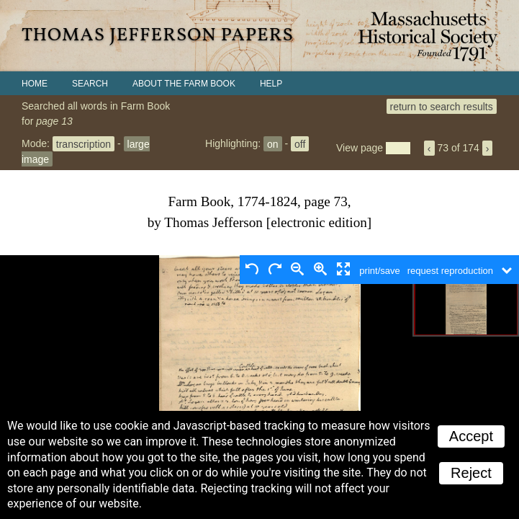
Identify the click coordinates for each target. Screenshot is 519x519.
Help (271, 84)
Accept (471, 436)
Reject (471, 473)
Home (35, 84)
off (299, 143)
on (273, 143)
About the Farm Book (183, 84)
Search (90, 84)
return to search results (441, 106)
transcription (83, 143)
